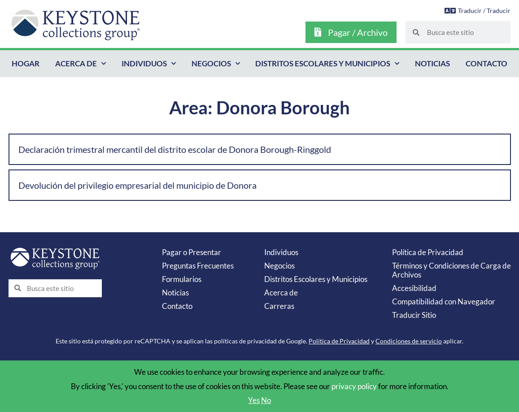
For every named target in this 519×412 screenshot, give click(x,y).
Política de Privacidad (427, 252)
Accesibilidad (414, 288)
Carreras (279, 306)
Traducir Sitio (414, 315)
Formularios (181, 279)
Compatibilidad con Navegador (443, 301)
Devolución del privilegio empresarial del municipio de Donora (137, 185)
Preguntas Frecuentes (198, 265)
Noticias (432, 63)
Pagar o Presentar (191, 252)
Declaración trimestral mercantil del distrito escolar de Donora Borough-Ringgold (174, 149)
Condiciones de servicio (408, 341)
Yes (254, 400)
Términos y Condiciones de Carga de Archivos (451, 270)
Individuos (149, 63)
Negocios (216, 63)
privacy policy (354, 386)
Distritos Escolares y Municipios (327, 63)
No (266, 400)
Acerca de (80, 63)
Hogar (25, 63)
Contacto (486, 63)
